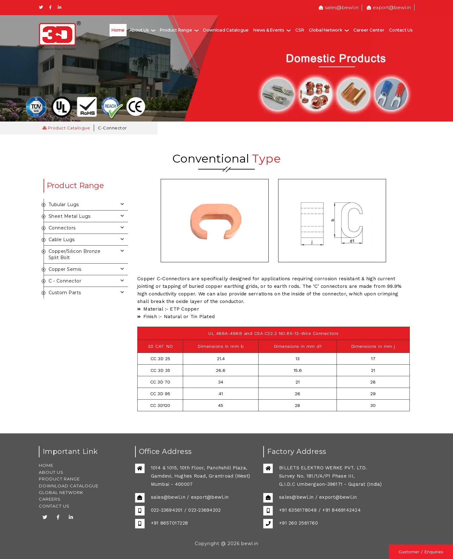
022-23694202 (204, 510)
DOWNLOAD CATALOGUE (68, 485)
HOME (46, 465)
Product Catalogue (66, 127)
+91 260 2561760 (298, 523)
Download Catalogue (226, 30)
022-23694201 (167, 510)
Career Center (368, 30)
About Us (142, 30)
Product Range (179, 30)
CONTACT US (54, 505)
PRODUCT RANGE (59, 478)
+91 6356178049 (298, 510)
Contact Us (401, 30)
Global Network (329, 30)
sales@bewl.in (339, 7)
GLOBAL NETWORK (61, 492)
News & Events (271, 30)
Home (118, 30)
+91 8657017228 (169, 523)
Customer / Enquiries (421, 551)
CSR (299, 30)
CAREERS (50, 499)
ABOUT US (51, 472)
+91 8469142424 (341, 510)
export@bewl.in (389, 7)
